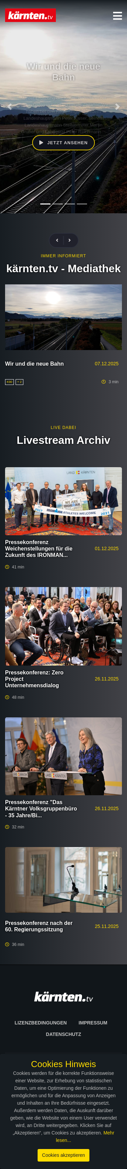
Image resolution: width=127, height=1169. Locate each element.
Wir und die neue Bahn (34, 364)
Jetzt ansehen (63, 142)
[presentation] (60, 240)
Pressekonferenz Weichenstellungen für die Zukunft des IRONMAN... (38, 548)
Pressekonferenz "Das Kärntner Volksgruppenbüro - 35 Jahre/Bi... (41, 808)
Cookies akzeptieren (63, 1155)
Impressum (93, 1022)
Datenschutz (63, 1034)
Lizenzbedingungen (41, 1022)
